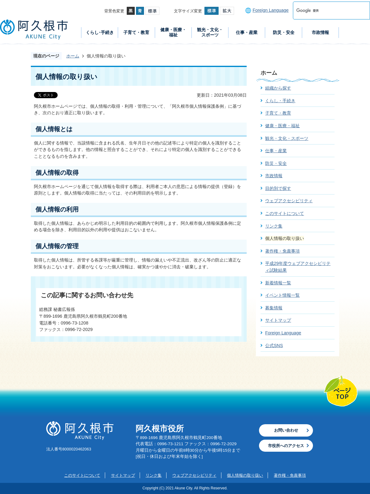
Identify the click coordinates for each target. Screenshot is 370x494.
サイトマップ (278, 320)
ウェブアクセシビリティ (289, 200)
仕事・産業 (246, 32)
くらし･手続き (100, 32)
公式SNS (274, 345)
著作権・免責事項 (282, 251)
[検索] (325, 10)
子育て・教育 (136, 32)
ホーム (72, 55)
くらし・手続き (280, 100)
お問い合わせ (286, 430)
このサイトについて (284, 213)
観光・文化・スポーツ (210, 32)
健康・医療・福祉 (173, 32)
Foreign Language (271, 10)
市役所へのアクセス (286, 445)
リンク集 (273, 226)
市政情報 (320, 32)
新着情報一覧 (278, 282)
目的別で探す (278, 188)
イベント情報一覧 (282, 295)
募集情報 (273, 307)
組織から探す (278, 88)
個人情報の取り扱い (245, 475)
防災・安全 (283, 32)
